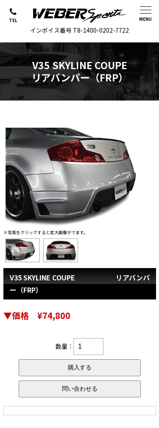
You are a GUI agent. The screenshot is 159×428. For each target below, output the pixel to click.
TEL (13, 20)
